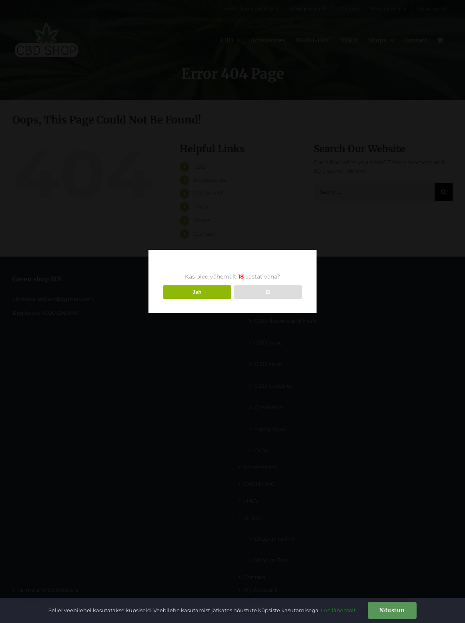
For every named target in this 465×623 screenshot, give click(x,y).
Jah (197, 292)
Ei (268, 292)
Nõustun (392, 610)
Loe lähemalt (338, 610)
